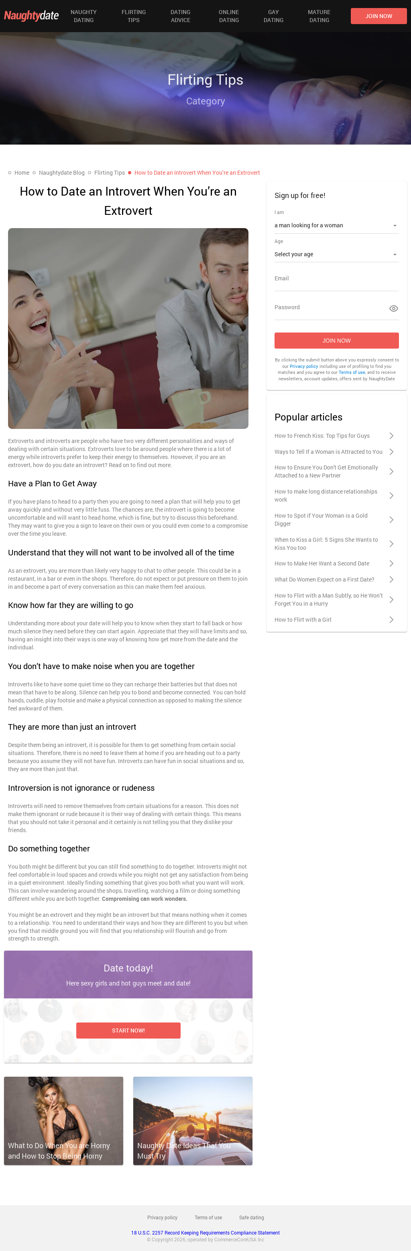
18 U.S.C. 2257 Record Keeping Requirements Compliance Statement (205, 1232)
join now (378, 16)
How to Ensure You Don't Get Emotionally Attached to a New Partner (326, 471)
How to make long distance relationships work (326, 495)
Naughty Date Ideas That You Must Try (184, 1151)
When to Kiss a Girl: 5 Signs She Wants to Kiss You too (326, 543)
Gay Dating (273, 16)
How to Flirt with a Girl (303, 619)
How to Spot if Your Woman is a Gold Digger (321, 519)
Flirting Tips (134, 16)
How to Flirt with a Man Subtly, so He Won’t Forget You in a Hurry (329, 599)
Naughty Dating (84, 16)
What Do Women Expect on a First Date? (324, 579)
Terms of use (352, 372)
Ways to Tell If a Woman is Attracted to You (329, 451)
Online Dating (229, 16)
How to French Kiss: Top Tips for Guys (322, 435)
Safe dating (251, 1217)
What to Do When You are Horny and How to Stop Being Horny (59, 1151)
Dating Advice (180, 16)
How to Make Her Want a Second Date (322, 563)
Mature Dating (319, 16)
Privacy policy (304, 366)
